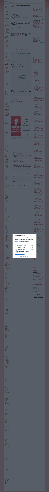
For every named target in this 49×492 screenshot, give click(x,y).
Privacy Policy (28, 256)
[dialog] (24, 246)
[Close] (35, 235)
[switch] (32, 245)
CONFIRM (20, 254)
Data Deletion (21, 256)
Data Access (24, 256)
